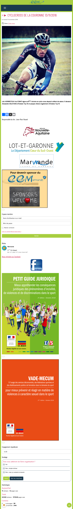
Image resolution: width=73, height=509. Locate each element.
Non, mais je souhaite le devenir (15, 472)
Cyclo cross (11, 23)
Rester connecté (9, 228)
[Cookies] (4, 505)
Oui (6, 464)
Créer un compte (6, 231)
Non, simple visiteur (11, 468)
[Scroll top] (69, 505)
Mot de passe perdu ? (16, 231)
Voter (6, 478)
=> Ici (5, 451)
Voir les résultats (16, 478)
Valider (36, 236)
